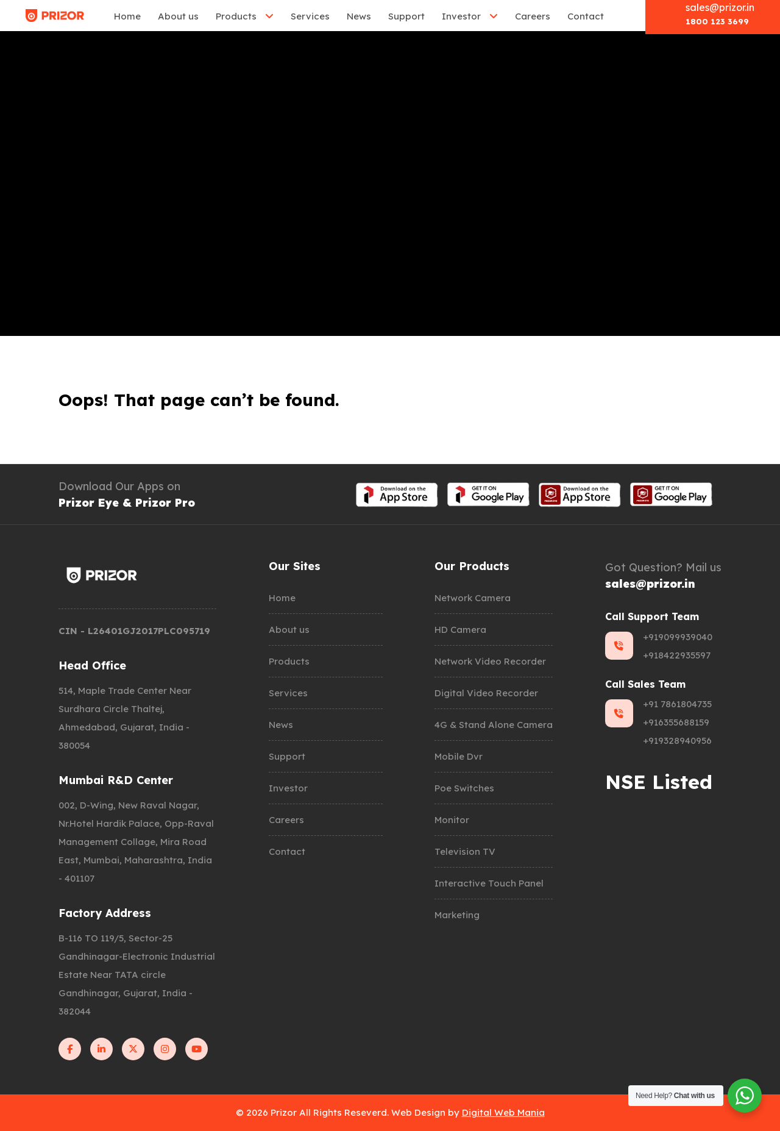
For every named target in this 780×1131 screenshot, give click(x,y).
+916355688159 (676, 722)
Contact (585, 16)
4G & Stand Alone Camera (493, 724)
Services (310, 16)
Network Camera (472, 598)
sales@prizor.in (720, 7)
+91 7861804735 (677, 703)
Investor (461, 16)
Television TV (464, 851)
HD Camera (460, 629)
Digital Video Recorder (486, 693)
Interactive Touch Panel (489, 883)
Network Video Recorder (490, 661)
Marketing (457, 915)
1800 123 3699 (717, 21)
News (359, 16)
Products (236, 16)
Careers (532, 16)
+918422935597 (677, 655)
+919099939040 (677, 636)
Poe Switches (464, 788)
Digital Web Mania (503, 1112)
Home (127, 16)
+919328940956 (677, 740)
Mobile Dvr (458, 756)
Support (406, 16)
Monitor (451, 820)
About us (178, 16)
